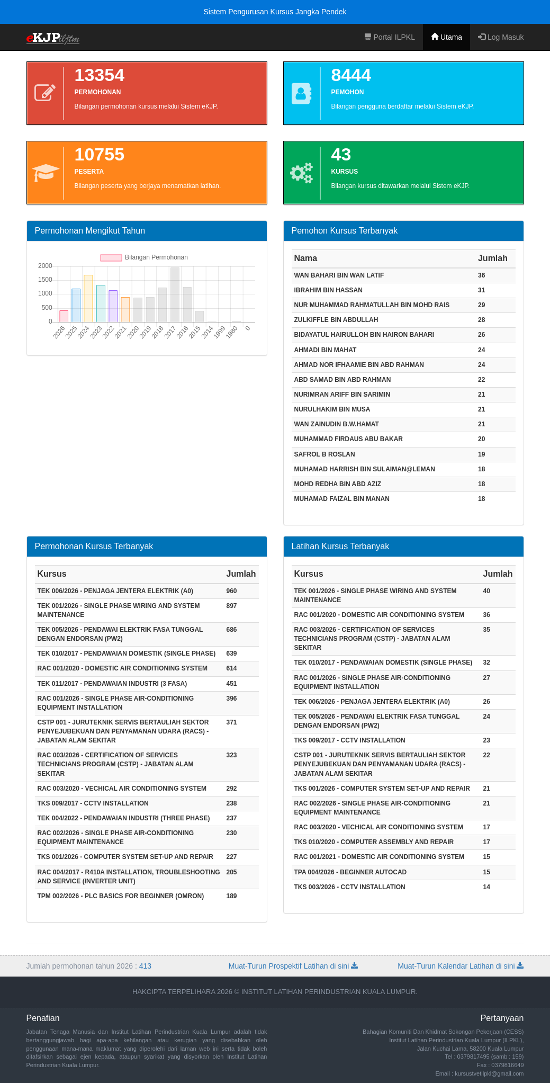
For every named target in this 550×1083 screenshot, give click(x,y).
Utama (446, 37)
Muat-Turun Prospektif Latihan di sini (293, 966)
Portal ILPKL (390, 37)
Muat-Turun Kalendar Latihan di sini (461, 966)
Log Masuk (501, 37)
